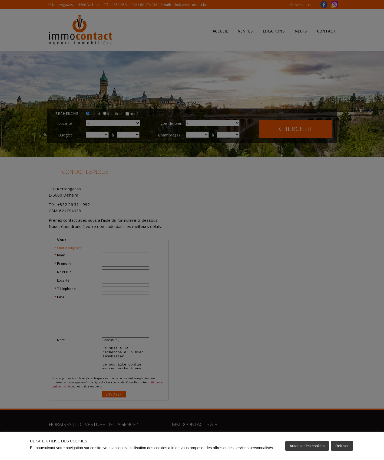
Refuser (342, 446)
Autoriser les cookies (307, 446)
